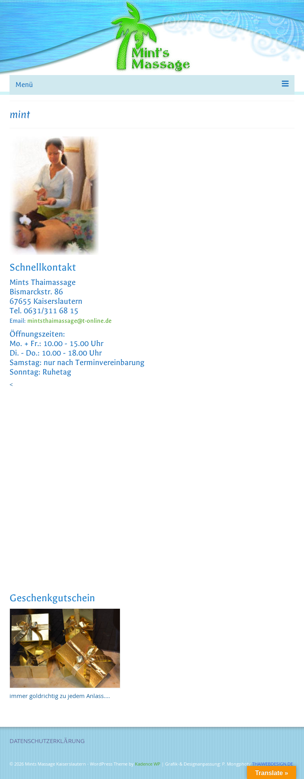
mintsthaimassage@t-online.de (69, 320)
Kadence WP (147, 764)
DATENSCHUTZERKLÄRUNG (47, 742)
